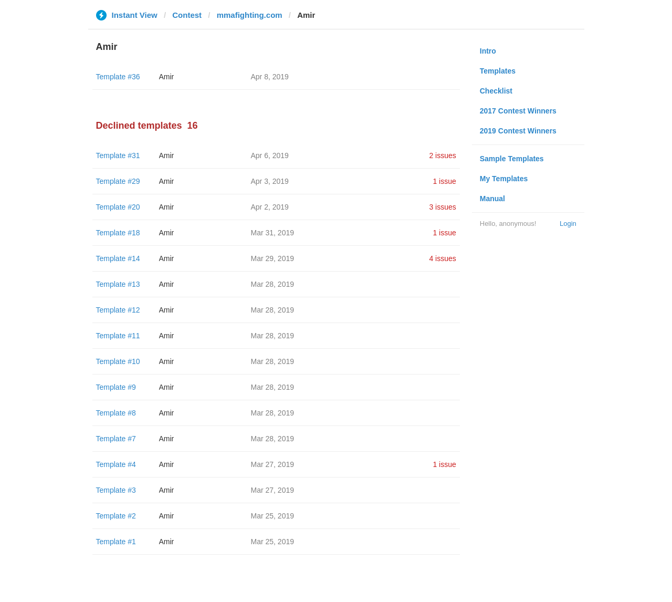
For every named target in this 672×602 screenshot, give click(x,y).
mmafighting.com (249, 15)
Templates (498, 71)
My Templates (504, 178)
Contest (187, 15)
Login (568, 223)
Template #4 (116, 464)
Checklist (496, 91)
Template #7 (116, 438)
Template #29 (118, 181)
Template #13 (118, 284)
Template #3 (116, 490)
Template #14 (118, 258)
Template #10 (118, 361)
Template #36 (118, 76)
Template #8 (116, 413)
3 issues (442, 207)
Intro (488, 51)
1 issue (444, 181)
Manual (492, 198)
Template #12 (118, 310)
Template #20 (118, 207)
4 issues (442, 258)
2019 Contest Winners (518, 131)
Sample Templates (512, 158)
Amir (166, 76)
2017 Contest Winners (518, 111)
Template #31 (118, 155)
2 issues (442, 155)
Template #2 (116, 516)
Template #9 (116, 387)
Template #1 (116, 541)
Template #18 (118, 233)
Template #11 (118, 335)
